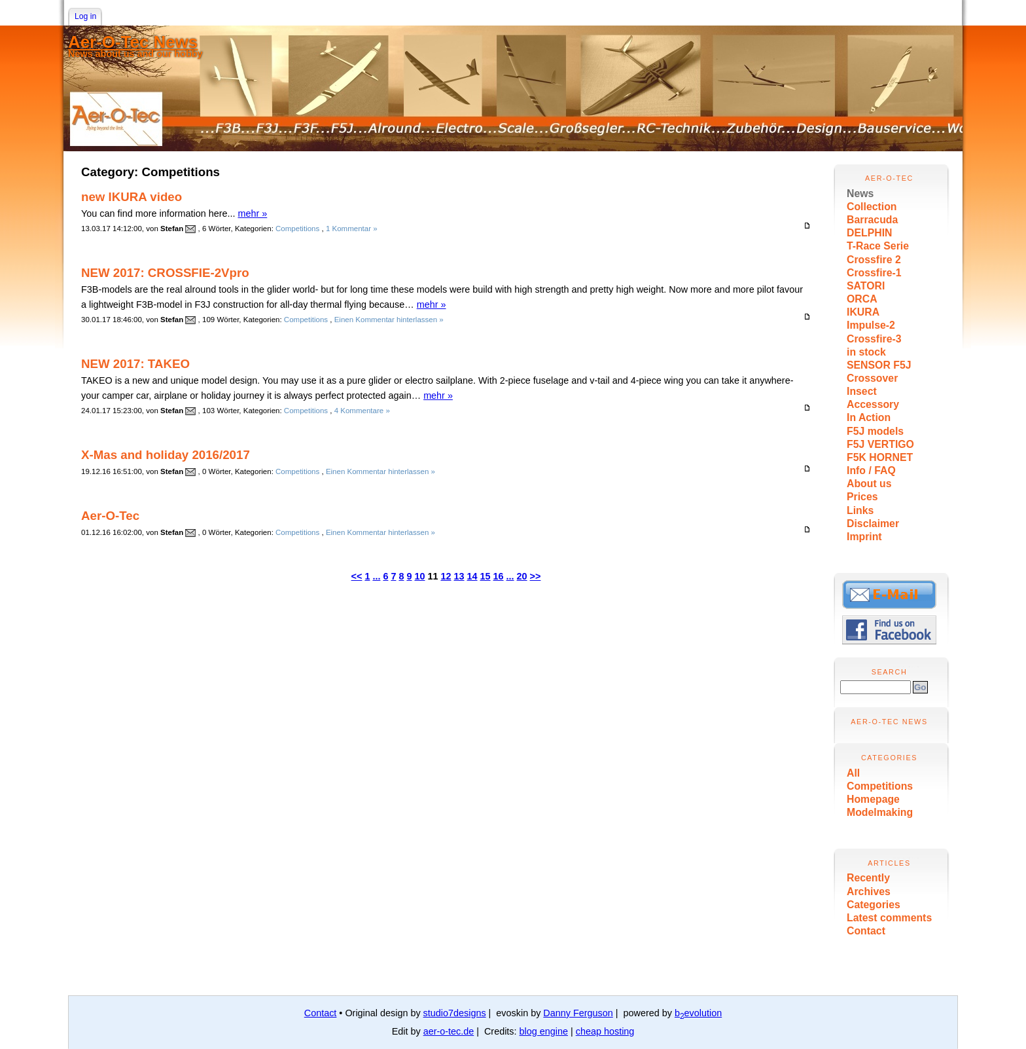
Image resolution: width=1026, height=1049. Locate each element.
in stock (866, 352)
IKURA (863, 312)
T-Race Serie (878, 245)
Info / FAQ (871, 470)
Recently (868, 877)
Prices (862, 496)
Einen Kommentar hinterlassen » (389, 319)
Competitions (880, 786)
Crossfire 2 (874, 259)
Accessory (873, 404)
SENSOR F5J (879, 365)
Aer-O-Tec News (133, 42)
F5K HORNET (880, 457)
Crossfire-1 (874, 272)
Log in (85, 16)
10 (419, 576)
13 (459, 576)
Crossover (872, 378)
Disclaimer (873, 523)
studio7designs (454, 1013)
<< (357, 576)
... (376, 576)
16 (498, 576)
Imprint (864, 536)
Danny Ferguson (577, 1013)
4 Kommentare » (362, 410)
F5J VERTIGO (880, 444)
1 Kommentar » (352, 228)
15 (485, 576)
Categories (873, 904)
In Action (869, 417)
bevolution (698, 1013)
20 (522, 576)
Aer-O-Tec (110, 516)
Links (860, 510)
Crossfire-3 (874, 338)
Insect (862, 391)
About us (869, 483)
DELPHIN (869, 232)
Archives (869, 891)
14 (472, 576)
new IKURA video (131, 197)
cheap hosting (605, 1031)
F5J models (875, 431)
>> (535, 576)
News (860, 193)
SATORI (866, 285)
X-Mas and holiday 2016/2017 (165, 455)
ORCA (862, 298)
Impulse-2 (871, 325)
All (853, 773)
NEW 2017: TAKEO (135, 364)
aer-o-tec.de (448, 1031)
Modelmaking (880, 812)
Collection (872, 206)
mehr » (252, 213)
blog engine (544, 1031)
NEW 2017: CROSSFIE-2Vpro (165, 273)
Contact (866, 930)
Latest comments (889, 917)
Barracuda (872, 219)
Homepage (873, 799)
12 (446, 576)
